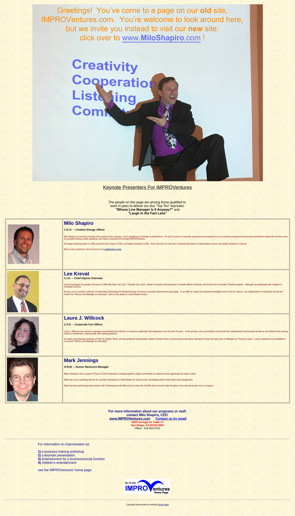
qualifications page (112, 249)
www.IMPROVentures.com (129, 418)
